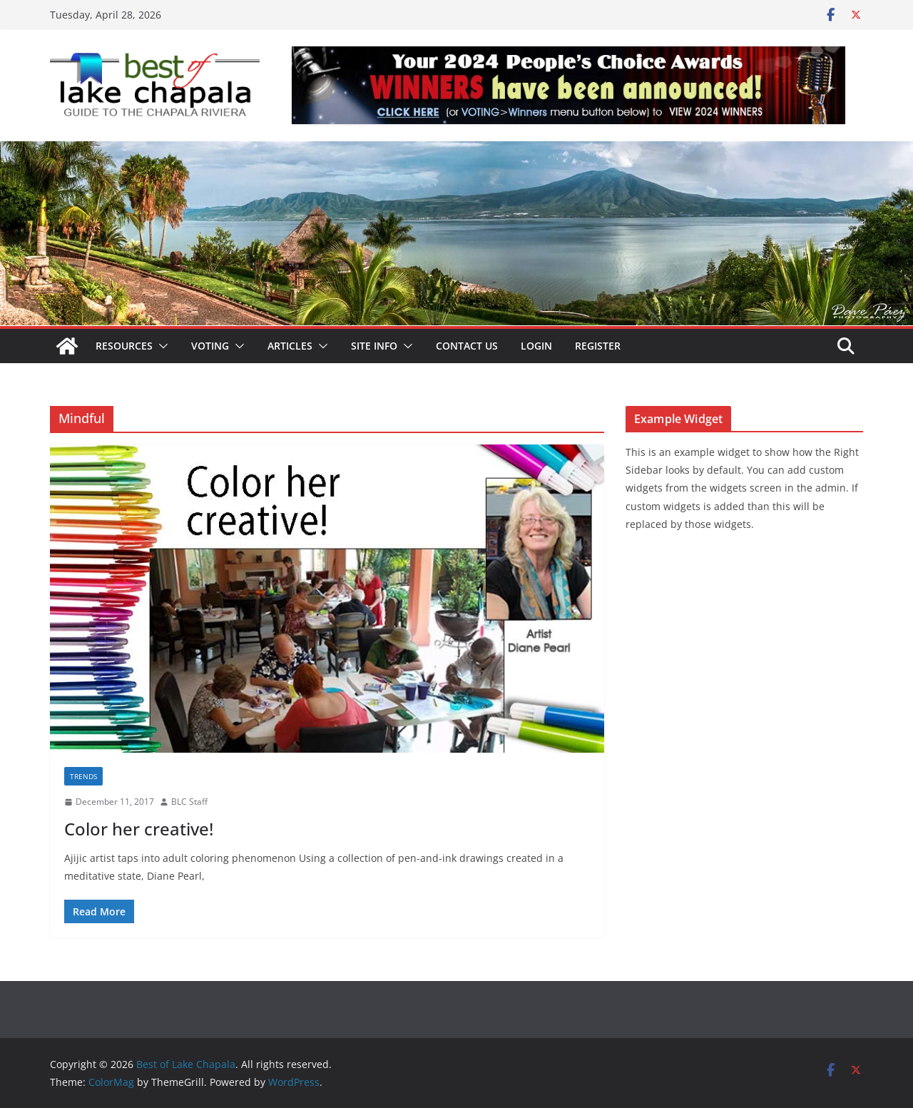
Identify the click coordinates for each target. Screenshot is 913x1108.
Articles (289, 345)
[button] (160, 346)
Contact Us (467, 345)
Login (536, 345)
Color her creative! (138, 828)
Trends (83, 776)
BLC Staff (189, 802)
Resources (124, 345)
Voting (210, 345)
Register (598, 345)
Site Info (374, 345)
